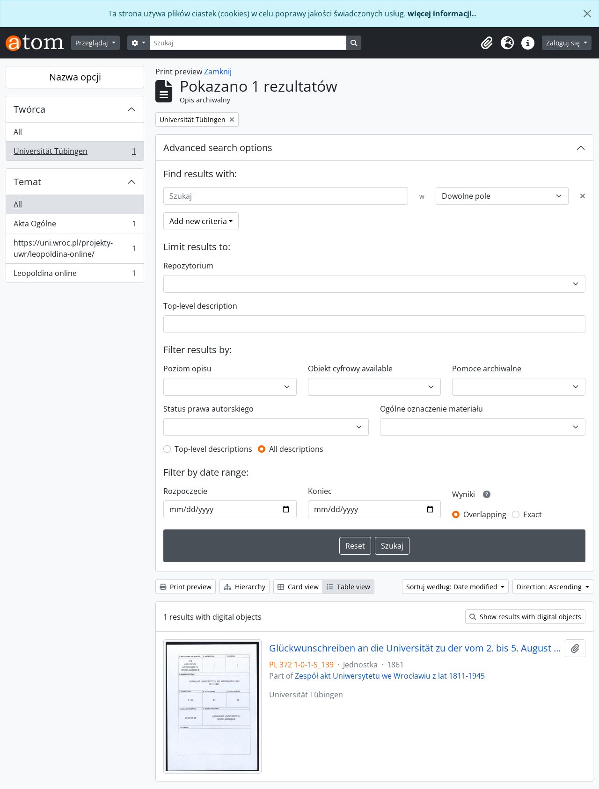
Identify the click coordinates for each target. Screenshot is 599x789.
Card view (298, 586)
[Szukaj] (248, 43)
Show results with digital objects (525, 616)
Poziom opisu (187, 368)
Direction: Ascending (550, 586)
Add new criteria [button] (198, 221)
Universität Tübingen (74, 152)
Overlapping (484, 514)
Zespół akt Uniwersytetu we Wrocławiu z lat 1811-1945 (390, 676)
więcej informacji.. (442, 13)
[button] (486, 43)
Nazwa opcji (75, 77)
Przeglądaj (92, 42)
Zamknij (218, 71)
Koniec (320, 491)
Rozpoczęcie (185, 491)
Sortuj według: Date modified (452, 586)
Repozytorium (188, 266)
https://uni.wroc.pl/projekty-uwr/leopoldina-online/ (74, 248)
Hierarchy (244, 586)
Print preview (186, 586)
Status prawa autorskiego (208, 409)
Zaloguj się (564, 42)
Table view (348, 586)
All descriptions (296, 449)
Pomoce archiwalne (486, 368)
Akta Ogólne (74, 225)
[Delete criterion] (582, 196)
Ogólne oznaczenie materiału (431, 409)
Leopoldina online (74, 275)
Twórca (29, 109)
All (18, 132)
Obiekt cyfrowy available (350, 368)
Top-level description (200, 306)
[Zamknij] (587, 13)
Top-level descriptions (213, 449)
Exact (532, 514)
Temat (27, 181)
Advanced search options (217, 147)
